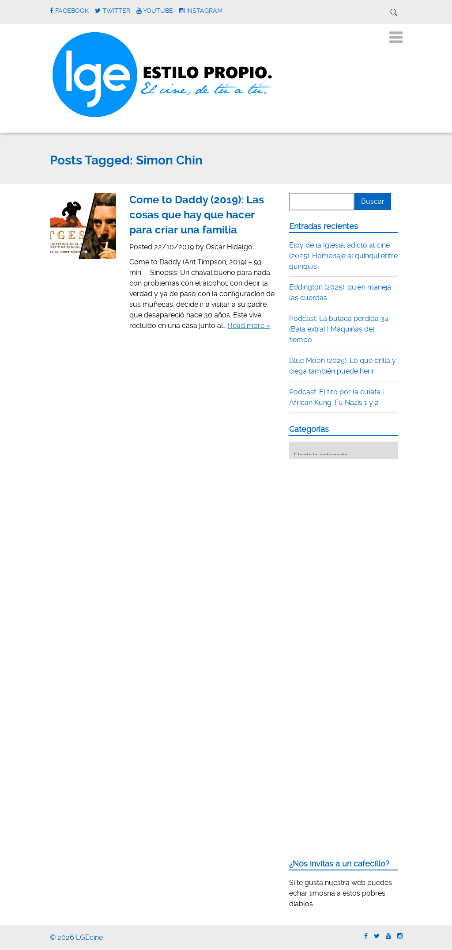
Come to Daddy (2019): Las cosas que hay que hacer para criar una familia (196, 215)
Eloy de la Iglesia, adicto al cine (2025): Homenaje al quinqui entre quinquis (343, 256)
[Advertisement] (355, 520)
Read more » (249, 325)
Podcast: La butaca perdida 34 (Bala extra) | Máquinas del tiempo (338, 329)
